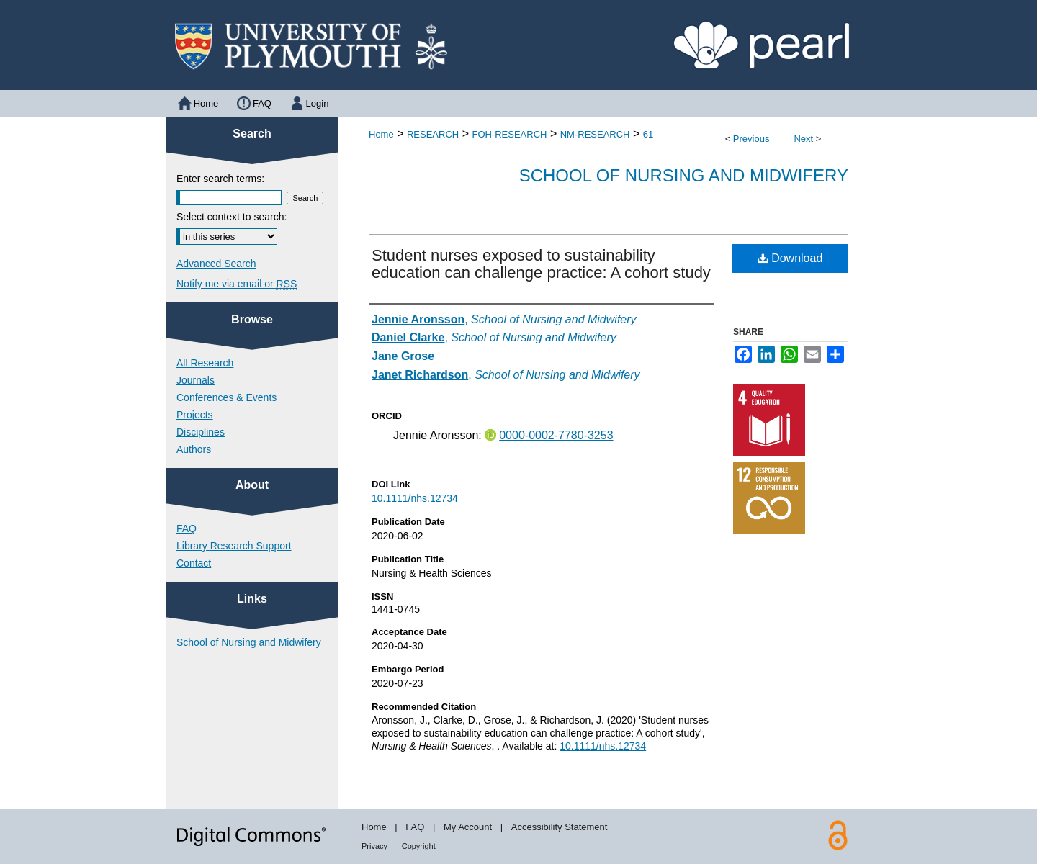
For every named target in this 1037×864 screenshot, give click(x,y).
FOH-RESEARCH (509, 134)
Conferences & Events (226, 397)
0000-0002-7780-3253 (556, 435)
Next (803, 138)
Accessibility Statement (559, 827)
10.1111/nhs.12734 (415, 498)
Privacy (374, 846)
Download (790, 258)
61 (648, 134)
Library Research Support (234, 546)
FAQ (186, 528)
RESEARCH (433, 134)
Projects (194, 414)
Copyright (419, 846)
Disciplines (200, 432)
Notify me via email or (236, 283)
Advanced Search (216, 263)
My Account (468, 827)
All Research (204, 363)
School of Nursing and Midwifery (683, 175)
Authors (193, 449)
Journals (195, 380)
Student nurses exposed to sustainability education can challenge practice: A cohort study (541, 264)
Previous (751, 138)
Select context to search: (231, 216)
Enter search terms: (220, 178)
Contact (193, 563)
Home (381, 134)
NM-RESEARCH (595, 134)
